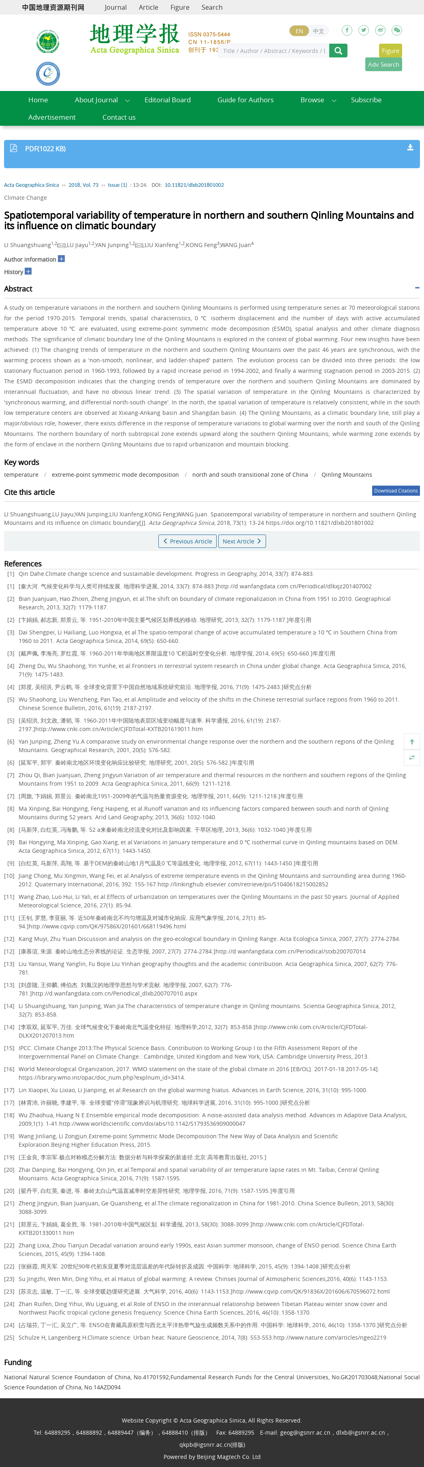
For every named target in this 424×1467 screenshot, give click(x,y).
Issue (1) (118, 185)
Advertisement (52, 117)
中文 (318, 31)
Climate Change (25, 197)
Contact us (119, 117)
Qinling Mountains (347, 474)
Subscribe (366, 99)
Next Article (242, 541)
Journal (116, 7)
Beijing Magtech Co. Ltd (229, 1457)
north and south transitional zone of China (250, 474)
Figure (180, 7)
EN (299, 31)
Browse (312, 99)
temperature (21, 474)
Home (38, 99)
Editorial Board (168, 99)
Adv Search (383, 64)
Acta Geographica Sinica (31, 185)
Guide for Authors (245, 99)
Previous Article (187, 541)
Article (148, 7)
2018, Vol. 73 (83, 185)
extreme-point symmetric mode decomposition (115, 474)
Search (212, 7)
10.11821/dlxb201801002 (194, 185)
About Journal (96, 99)
